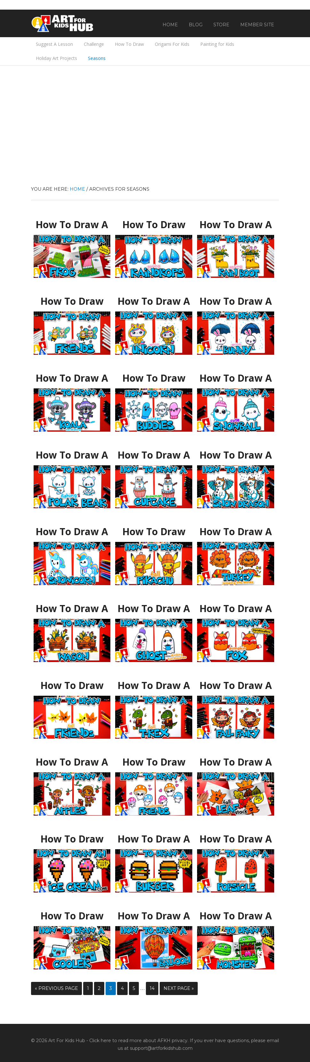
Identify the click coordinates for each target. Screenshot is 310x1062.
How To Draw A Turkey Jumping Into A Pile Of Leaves (235, 531)
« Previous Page (56, 988)
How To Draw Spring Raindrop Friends (153, 224)
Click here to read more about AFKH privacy (138, 1040)
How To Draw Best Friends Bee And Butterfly (71, 301)
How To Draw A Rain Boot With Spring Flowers (235, 224)
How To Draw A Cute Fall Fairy (235, 682)
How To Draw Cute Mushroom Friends (153, 762)
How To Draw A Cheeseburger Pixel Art (153, 839)
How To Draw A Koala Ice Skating (72, 378)
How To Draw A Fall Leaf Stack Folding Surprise (235, 762)
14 (152, 988)
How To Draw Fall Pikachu (154, 528)
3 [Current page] (110, 988)
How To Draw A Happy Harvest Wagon (72, 608)
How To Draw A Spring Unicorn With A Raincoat (154, 301)
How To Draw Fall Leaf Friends (72, 685)
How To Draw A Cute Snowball (235, 378)
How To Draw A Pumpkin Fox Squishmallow (235, 608)
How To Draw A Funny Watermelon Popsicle (235, 839)
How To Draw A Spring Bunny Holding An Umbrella (236, 301)
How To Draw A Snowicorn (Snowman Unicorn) (71, 531)
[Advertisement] (155, 137)
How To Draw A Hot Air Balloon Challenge (153, 916)
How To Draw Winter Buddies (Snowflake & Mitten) (153, 378)
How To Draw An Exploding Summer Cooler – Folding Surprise (72, 919)
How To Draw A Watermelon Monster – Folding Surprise (235, 916)
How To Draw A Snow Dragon (235, 452)
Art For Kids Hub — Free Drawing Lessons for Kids (63, 23)
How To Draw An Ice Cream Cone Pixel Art (72, 839)
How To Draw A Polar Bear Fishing (71, 455)
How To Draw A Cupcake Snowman (154, 455)
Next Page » (178, 988)
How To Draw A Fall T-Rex (154, 682)
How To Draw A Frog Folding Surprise (72, 224)
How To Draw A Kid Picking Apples (72, 762)
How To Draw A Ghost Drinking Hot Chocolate (153, 608)
